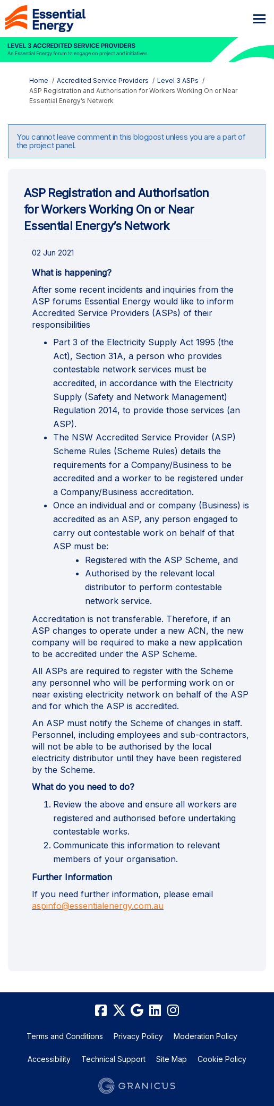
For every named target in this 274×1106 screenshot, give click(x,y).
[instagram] (173, 1011)
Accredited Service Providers (103, 80)
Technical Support (113, 1059)
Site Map (171, 1059)
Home (38, 80)
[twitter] (119, 1011)
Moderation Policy (205, 1036)
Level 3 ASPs (178, 80)
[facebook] (101, 1011)
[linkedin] (155, 1011)
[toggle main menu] (259, 19)
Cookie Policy (222, 1059)
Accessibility (49, 1059)
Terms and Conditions (65, 1036)
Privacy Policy (138, 1036)
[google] (137, 1011)
